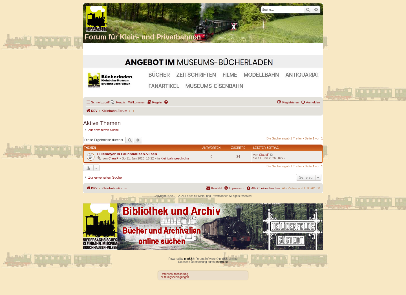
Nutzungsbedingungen (175, 277)
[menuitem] (128, 102)
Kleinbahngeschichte (175, 158)
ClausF (113, 158)
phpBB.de (221, 261)
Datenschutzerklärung (174, 274)
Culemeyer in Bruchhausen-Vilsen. (127, 154)
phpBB (188, 258)
